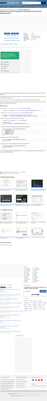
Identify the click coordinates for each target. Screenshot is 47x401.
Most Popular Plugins (28, 6)
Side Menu (35, 308)
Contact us (44, 385)
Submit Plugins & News (36, 385)
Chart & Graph (35, 269)
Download (15, 33)
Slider (25, 277)
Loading (34, 273)
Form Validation (33, 302)
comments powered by (6, 244)
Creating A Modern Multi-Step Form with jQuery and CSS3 (10, 331)
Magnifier (44, 302)
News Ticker (34, 304)
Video (30, 310)
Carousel (35, 300)
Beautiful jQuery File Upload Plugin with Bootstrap (9, 298)
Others (25, 276)
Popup (31, 306)
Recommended (9, 287)
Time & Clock (35, 280)
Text (24, 280)
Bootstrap (39, 304)
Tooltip (25, 281)
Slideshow (34, 277)
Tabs (40, 308)
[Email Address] (31, 291)
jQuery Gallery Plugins (20, 386)
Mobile (34, 274)
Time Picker (26, 306)
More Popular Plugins (19, 335)
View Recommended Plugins (11, 38)
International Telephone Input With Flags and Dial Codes (10, 294)
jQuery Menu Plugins (20, 383)
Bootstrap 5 (26, 300)
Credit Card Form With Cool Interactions (11, 173)
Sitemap (33, 395)
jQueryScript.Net (22, 395)
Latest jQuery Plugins (17, 6)
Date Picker (39, 302)
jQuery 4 (31, 300)
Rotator (34, 276)
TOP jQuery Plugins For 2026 (11, 40)
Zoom (33, 281)
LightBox (25, 273)
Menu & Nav (26, 274)
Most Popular (3, 287)
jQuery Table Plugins (20, 385)
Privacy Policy (28, 395)
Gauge (31, 308)
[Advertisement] (23, 23)
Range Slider (26, 308)
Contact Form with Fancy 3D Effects (38, 236)
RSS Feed (37, 395)
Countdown (40, 300)
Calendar (29, 304)
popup (23, 96)
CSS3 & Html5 (26, 270)
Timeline (43, 308)
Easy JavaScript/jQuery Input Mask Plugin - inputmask (10, 306)
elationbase (21, 150)
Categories (9, 6)
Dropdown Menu (26, 302)
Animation (25, 269)
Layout (34, 272)
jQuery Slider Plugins (20, 379)
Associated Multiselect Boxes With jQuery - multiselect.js (14, 171)
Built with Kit (35, 294)
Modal (25, 304)
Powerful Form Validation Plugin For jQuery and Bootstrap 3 (11, 302)
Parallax (44, 304)
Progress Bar (41, 306)
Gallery (25, 272)
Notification (35, 306)
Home (3, 6)
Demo (7, 33)
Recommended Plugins (38, 6)
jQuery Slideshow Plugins (21, 381)
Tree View (25, 310)
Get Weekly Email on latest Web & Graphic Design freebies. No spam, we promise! (35, 288)
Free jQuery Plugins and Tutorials (10, 2)
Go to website (33, 38)
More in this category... (12, 35)
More (10, 388)
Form (33, 270)
